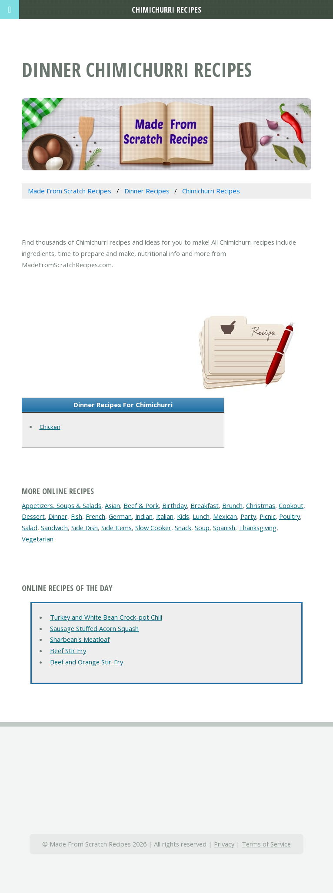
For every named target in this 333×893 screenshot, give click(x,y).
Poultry (289, 516)
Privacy (224, 844)
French (95, 516)
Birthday (174, 505)
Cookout (291, 505)
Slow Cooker (153, 527)
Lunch (201, 516)
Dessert (33, 516)
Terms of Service (266, 844)
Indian (144, 516)
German (120, 516)
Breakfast (204, 505)
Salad (29, 527)
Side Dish (84, 527)
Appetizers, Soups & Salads (61, 505)
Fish (76, 516)
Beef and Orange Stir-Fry (86, 661)
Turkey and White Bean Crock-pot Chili (106, 617)
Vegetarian (37, 538)
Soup (202, 527)
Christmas (260, 505)
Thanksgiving (257, 527)
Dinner (57, 516)
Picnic (268, 516)
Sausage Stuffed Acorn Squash (94, 628)
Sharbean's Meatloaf (80, 639)
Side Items (116, 527)
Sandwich (54, 527)
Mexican (225, 516)
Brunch (232, 505)
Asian (112, 505)
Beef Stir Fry (68, 650)
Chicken (50, 427)
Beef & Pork (141, 505)
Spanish (224, 527)
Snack (183, 527)
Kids (183, 516)
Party (248, 516)
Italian (164, 516)
